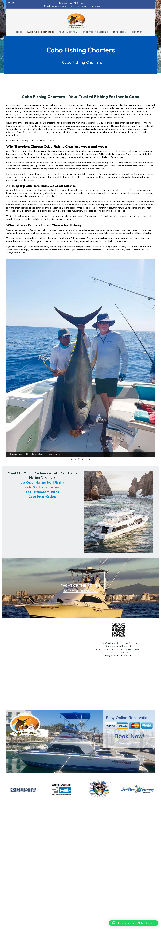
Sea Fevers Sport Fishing (42, 492)
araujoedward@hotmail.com (118, 655)
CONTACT (136, 32)
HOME (18, 32)
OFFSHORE (118, 32)
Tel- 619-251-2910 (118, 652)
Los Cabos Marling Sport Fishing (42, 482)
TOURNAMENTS (66, 32)
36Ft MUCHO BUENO (80, 591)
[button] (133, 923)
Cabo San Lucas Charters (42, 487)
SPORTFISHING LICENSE (95, 32)
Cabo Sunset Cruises (42, 496)
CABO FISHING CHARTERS (40, 32)
